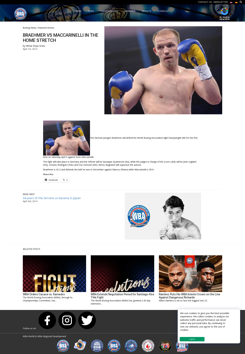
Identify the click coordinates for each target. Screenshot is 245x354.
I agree (192, 339)
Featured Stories (46, 27)
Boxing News (29, 27)
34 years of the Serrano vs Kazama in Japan (52, 198)
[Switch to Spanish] (236, 1)
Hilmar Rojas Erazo (35, 45)
